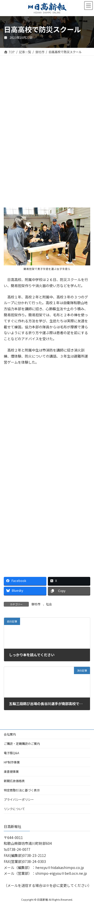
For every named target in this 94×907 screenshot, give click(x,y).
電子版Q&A (11, 753)
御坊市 (35, 604)
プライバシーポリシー (19, 799)
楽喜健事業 (11, 771)
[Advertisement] (47, 99)
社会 (49, 604)
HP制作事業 (12, 762)
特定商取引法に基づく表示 (22, 790)
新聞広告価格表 (14, 781)
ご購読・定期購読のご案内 (22, 743)
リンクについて (14, 809)
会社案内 (10, 734)
